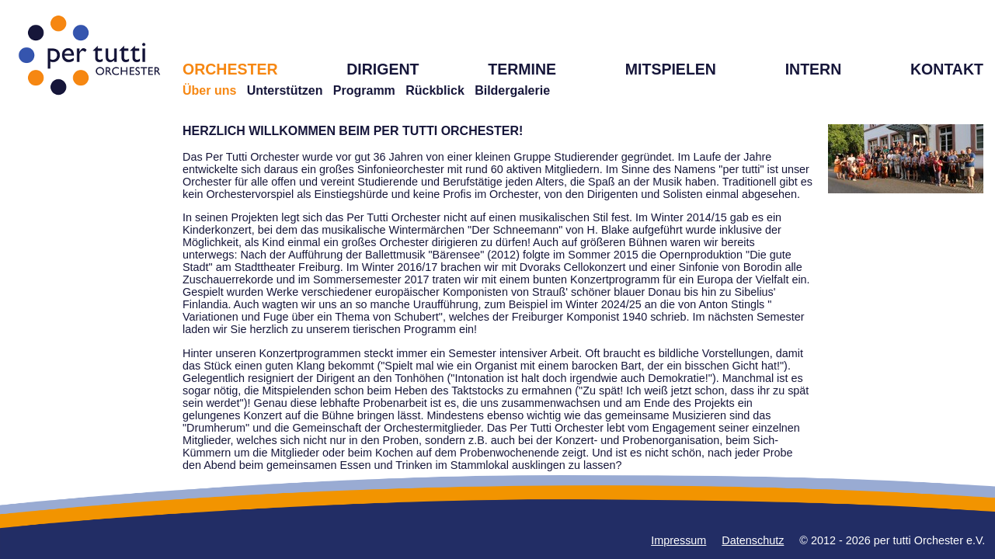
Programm (364, 90)
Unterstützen (285, 90)
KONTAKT (946, 69)
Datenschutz (753, 540)
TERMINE (522, 69)
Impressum (678, 540)
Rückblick (434, 90)
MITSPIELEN (670, 69)
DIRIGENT (382, 69)
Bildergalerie (512, 90)
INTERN (813, 69)
